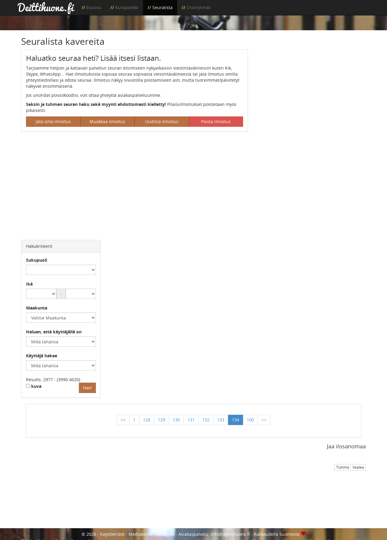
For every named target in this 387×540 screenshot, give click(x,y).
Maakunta (36, 308)
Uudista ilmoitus (161, 121)
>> (264, 420)
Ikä (29, 284)
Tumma (342, 467)
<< (123, 420)
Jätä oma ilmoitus (53, 121)
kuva (33, 386)
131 (191, 420)
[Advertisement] (311, 91)
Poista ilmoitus (216, 121)
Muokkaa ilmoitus (107, 121)
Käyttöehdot (112, 534)
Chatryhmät (198, 7)
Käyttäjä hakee (41, 355)
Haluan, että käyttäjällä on (54, 332)
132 (206, 420)
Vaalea (358, 467)
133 (220, 420)
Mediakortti (140, 534)
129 (161, 420)
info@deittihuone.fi (230, 534)
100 (250, 420)
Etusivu (93, 7)
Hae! (87, 388)
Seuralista (162, 7)
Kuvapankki (126, 7)
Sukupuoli (36, 260)
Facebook (165, 534)
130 (176, 420)
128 (146, 420)
